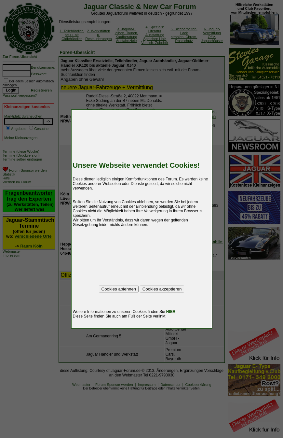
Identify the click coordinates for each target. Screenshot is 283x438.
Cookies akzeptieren (162, 289)
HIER (171, 311)
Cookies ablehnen (118, 289)
